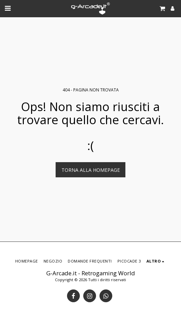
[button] (7, 8)
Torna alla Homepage (90, 170)
